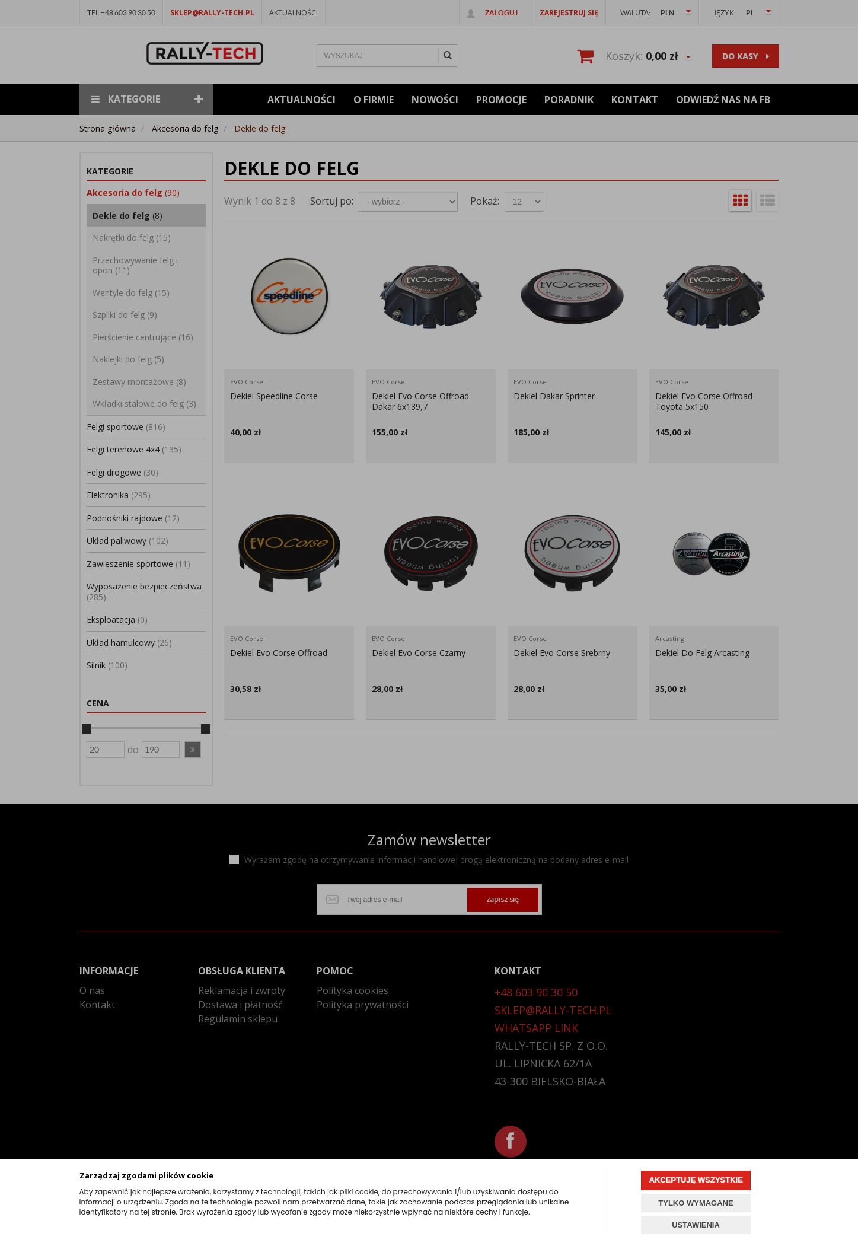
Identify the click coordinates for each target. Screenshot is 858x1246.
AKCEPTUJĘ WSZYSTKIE (695, 1179)
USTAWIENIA (696, 1224)
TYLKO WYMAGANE (695, 1203)
